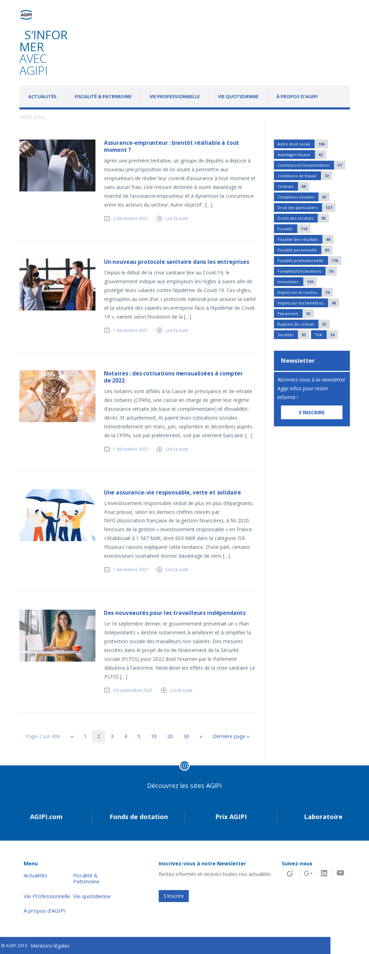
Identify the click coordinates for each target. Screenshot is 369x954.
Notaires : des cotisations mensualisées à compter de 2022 (173, 377)
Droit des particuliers (306, 207)
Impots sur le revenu (305, 292)
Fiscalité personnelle (305, 249)
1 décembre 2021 (130, 330)
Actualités (42, 96)
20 (170, 736)
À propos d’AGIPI (297, 96)
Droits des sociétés (303, 218)
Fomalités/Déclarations (307, 271)
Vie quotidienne (238, 96)
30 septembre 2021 (133, 690)
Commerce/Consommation (311, 165)
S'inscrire (174, 896)
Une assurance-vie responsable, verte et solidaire (172, 492)
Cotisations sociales (303, 196)
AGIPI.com (46, 816)
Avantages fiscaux (301, 154)
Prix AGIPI (231, 816)
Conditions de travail (304, 175)
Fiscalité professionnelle (309, 260)
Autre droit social (302, 144)
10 (154, 736)
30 (186, 736)
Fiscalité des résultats (305, 239)
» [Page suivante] (201, 736)
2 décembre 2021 (130, 218)
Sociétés (293, 334)
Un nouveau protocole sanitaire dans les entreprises (176, 262)
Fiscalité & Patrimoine (103, 96)
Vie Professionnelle (175, 96)
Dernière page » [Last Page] (231, 736)
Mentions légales (50, 945)
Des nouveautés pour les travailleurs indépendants (175, 613)
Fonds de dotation (139, 816)
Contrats (293, 186)
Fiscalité (294, 228)
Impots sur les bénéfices (308, 302)
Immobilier (297, 281)
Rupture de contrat (303, 324)
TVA (326, 334)
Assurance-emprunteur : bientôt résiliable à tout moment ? (171, 146)
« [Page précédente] (72, 736)
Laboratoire (323, 816)
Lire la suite (176, 218)
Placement (295, 313)
